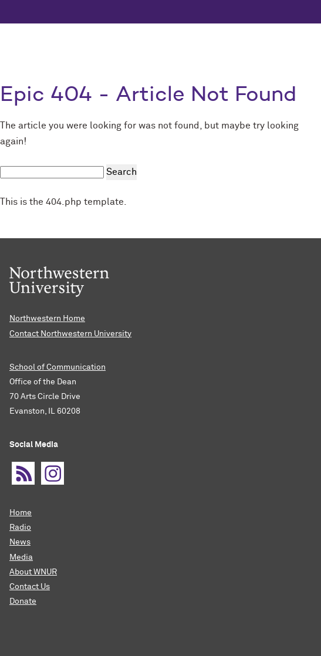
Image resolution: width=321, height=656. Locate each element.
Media (21, 557)
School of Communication (57, 367)
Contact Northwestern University (70, 334)
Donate (22, 601)
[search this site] (52, 172)
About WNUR (33, 572)
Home (20, 513)
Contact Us (29, 587)
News (20, 542)
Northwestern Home (47, 319)
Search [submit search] (121, 172)
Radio (20, 527)
